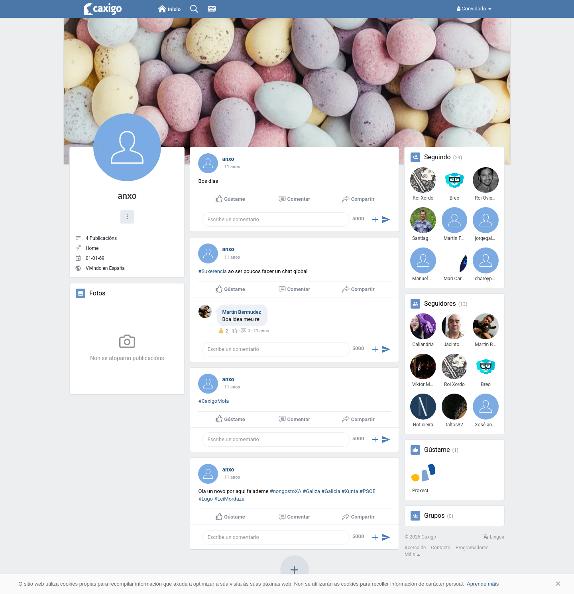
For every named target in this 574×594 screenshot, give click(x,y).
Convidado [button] (474, 9)
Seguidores (440, 303)
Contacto (440, 547)
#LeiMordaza (229, 499)
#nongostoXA (285, 491)
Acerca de (415, 547)
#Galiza (311, 491)
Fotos (97, 293)
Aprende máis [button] (483, 584)
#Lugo (205, 499)
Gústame (437, 449)
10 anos (232, 166)
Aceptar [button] (546, 584)
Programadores (472, 547)
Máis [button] (412, 554)
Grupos (434, 515)
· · (255, 331)
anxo (127, 195)
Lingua (493, 537)
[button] (127, 217)
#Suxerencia (212, 271)
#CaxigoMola (213, 401)
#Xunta (350, 491)
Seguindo (437, 157)
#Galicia (330, 491)
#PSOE (367, 491)
